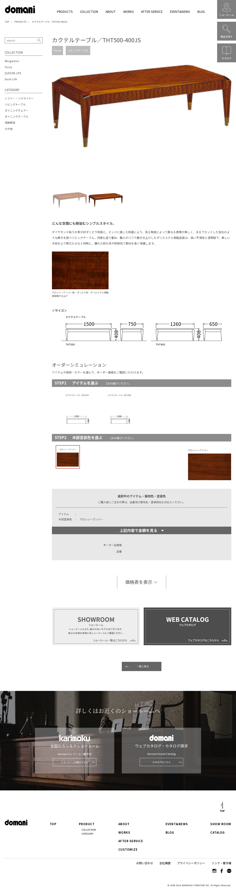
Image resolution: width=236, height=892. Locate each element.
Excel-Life (11, 79)
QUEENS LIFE (13, 73)
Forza (57, 50)
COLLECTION (89, 11)
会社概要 (165, 863)
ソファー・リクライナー (19, 98)
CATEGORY (87, 833)
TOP (7, 21)
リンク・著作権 (221, 863)
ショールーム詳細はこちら (74, 762)
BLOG (201, 11)
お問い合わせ (144, 863)
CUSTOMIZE (128, 849)
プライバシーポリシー (191, 863)
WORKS (128, 11)
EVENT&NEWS (180, 11)
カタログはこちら (161, 762)
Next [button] (229, 124)
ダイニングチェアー (16, 110)
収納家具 (10, 122)
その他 (9, 129)
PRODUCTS (64, 11)
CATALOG (217, 832)
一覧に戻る (143, 666)
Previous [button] (54, 124)
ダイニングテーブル (16, 116)
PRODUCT (87, 824)
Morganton (12, 61)
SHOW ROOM (220, 824)
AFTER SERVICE (151, 11)
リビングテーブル (78, 50)
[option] (141, 124)
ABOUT (111, 11)
